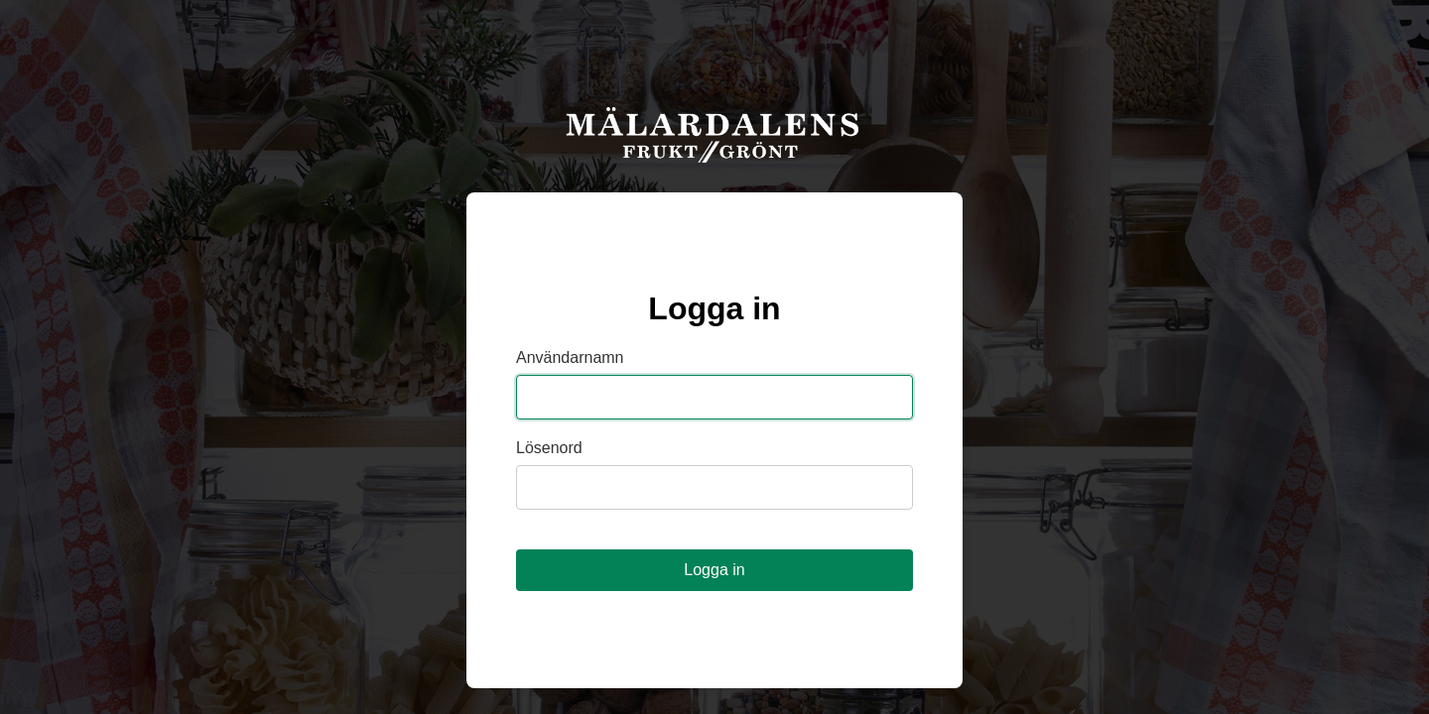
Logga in (714, 569)
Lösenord (549, 447)
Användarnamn (570, 357)
